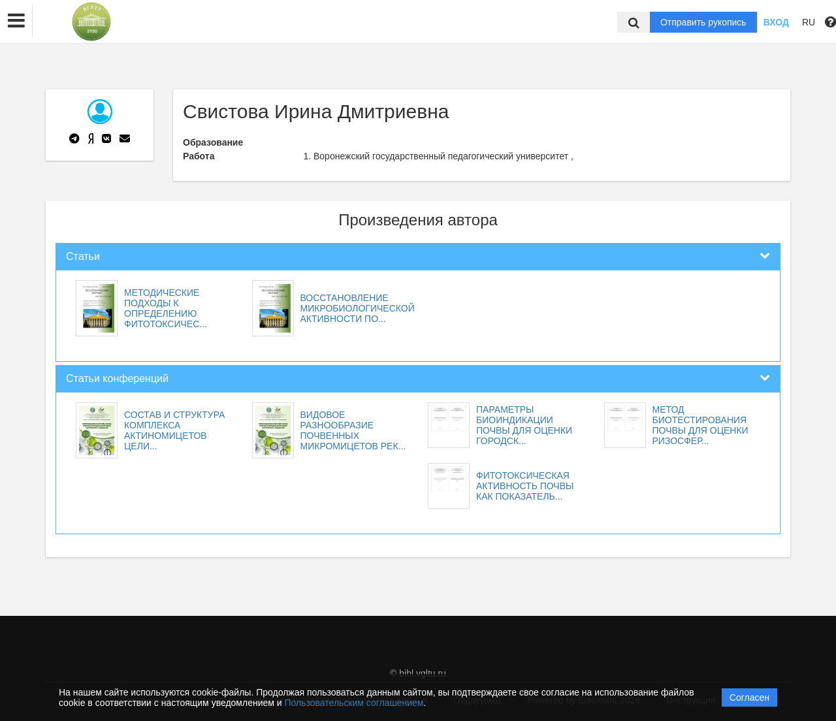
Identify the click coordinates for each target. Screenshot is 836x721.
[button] (16, 21)
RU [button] (808, 22)
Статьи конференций (117, 378)
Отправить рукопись (703, 22)
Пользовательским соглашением (354, 702)
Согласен (749, 697)
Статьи (83, 256)
